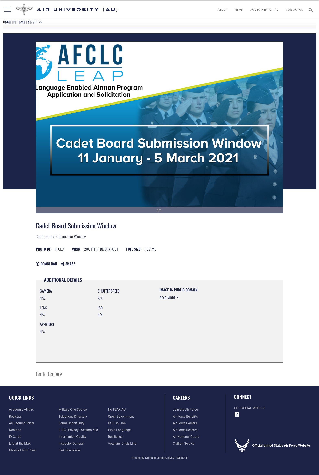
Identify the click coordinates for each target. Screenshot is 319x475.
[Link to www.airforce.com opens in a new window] (185, 409)
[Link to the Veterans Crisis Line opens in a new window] (122, 443)
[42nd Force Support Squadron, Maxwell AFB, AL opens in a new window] (20, 443)
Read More (168, 297)
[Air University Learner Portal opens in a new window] (21, 423)
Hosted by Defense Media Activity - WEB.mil (160, 457)
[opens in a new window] (264, 9)
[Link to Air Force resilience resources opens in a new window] (115, 437)
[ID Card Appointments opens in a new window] (15, 437)
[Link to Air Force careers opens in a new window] (185, 423)
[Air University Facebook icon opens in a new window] (237, 415)
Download (46, 263)
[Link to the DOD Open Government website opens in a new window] (121, 416)
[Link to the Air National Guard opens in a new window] (186, 437)
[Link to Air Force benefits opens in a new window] (185, 416)
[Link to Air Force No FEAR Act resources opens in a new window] (117, 409)
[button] (6, 9)
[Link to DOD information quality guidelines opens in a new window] (72, 437)
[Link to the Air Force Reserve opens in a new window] (185, 430)
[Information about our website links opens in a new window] (70, 450)
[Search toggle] (311, 9)
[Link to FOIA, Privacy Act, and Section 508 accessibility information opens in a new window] (78, 430)
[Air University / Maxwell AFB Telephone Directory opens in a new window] (73, 416)
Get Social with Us (249, 408)
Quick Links (21, 397)
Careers (181, 397)
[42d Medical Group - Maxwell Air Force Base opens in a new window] (22, 450)
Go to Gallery (49, 373)
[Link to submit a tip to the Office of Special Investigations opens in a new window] (117, 423)
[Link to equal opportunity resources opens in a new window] (71, 423)
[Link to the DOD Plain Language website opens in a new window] (119, 430)
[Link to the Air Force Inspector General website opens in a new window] (71, 443)
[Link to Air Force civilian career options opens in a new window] (183, 443)
